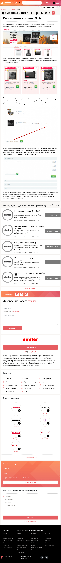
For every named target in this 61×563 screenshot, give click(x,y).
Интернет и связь (46, 385)
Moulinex (16, 451)
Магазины (6, 545)
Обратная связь (7, 547)
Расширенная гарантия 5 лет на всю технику (29, 227)
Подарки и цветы (28, 385)
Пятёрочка (34, 545)
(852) (19, 457)
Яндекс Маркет (35, 536)
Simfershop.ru (19, 348)
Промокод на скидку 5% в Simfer (27, 211)
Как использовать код (9, 536)
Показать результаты (30, 521)
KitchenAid (45, 439)
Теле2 (47, 536)
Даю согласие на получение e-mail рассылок (17, 477)
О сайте (5, 534)
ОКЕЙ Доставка (49, 545)
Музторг (47, 540)
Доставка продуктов (22, 547)
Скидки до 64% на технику (25, 242)
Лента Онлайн (35, 540)
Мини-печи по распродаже (25, 258)
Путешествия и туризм (30, 382)
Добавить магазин (8, 538)
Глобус (33, 543)
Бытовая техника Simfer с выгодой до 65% (29, 274)
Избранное (49, 3)
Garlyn (45, 413)
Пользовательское (26, 557)
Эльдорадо (16, 439)
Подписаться (19, 483)
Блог (4, 543)
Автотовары (8, 391)
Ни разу (7, 509)
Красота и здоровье (47, 388)
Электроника (45, 379)
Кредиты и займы (10, 388)
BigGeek (47, 534)
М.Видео (16, 413)
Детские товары (46, 382)
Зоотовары (26, 388)
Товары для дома (10, 385)
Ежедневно (8, 496)
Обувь (24, 379)
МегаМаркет (48, 543)
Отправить (12, 328)
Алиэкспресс (34, 538)
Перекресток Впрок (36, 547)
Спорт (24, 391)
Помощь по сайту (8, 540)
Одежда (7, 379)
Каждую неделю (9, 499)
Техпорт (45, 426)
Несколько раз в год (10, 505)
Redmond (16, 426)
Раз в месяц (8, 502)
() (19, 289)
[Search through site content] (32, 3)
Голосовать (30, 517)
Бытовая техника (10, 382)
